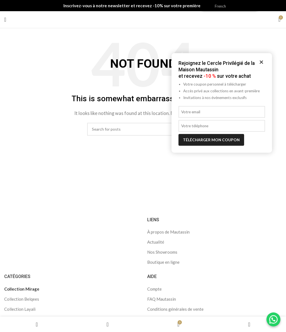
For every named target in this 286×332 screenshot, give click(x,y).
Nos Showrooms (162, 252)
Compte (154, 288)
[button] (273, 319)
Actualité (155, 241)
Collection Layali (19, 309)
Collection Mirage (21, 288)
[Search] (143, 129)
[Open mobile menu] (5, 19)
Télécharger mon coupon (211, 140)
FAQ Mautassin (161, 299)
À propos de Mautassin (168, 231)
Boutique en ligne (163, 262)
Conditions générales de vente (175, 309)
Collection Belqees (21, 299)
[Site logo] (143, 19)
